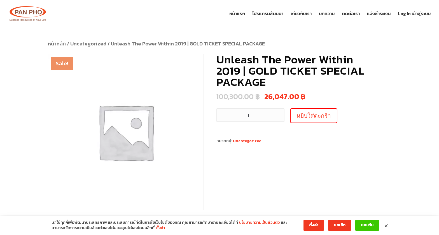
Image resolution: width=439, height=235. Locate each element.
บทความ (327, 14)
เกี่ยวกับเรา (301, 14)
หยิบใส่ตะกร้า (313, 115)
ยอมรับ (367, 225)
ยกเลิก (339, 225)
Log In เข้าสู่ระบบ (414, 14)
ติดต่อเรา (351, 14)
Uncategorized (88, 43)
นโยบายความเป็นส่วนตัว (259, 222)
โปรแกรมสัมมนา (267, 14)
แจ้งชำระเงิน (379, 14)
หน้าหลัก (57, 43)
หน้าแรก (237, 14)
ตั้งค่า (160, 228)
